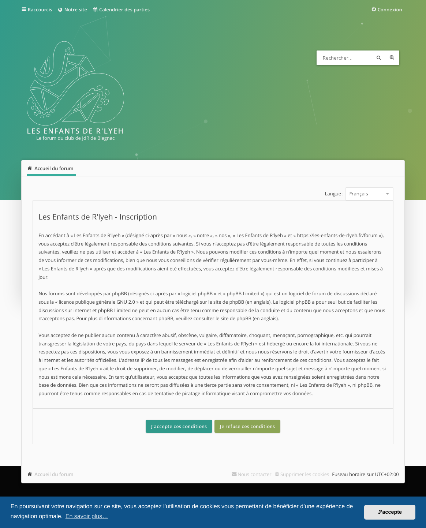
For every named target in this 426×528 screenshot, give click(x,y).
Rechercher (378, 57)
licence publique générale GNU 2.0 (97, 302)
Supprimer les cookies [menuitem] (304, 474)
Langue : (334, 193)
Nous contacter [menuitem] (255, 474)
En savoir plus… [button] (87, 516)
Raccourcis (40, 9)
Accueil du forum (54, 474)
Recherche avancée (392, 57)
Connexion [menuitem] (390, 9)
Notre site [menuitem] (72, 9)
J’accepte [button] (390, 512)
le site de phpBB (226, 302)
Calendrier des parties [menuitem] (121, 9)
